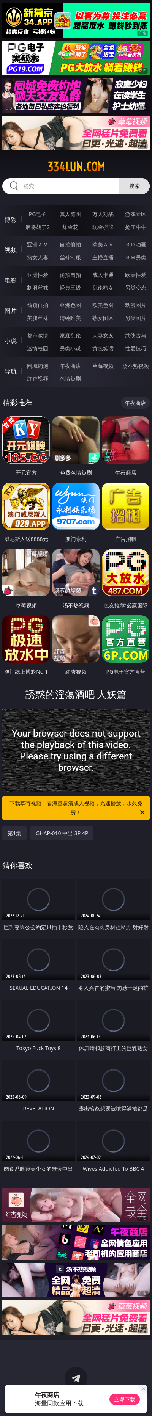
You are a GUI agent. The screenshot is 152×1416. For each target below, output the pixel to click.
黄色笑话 (103, 348)
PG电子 (38, 214)
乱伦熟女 (103, 287)
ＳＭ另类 (135, 257)
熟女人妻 (37, 257)
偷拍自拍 (70, 274)
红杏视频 (37, 378)
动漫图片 (135, 305)
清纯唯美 (70, 317)
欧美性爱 (135, 274)
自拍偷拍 (70, 244)
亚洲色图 (70, 305)
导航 (11, 371)
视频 (11, 250)
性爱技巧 (135, 348)
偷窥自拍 (37, 305)
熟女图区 (103, 317)
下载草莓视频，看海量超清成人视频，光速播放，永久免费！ (78, 808)
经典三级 (70, 287)
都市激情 (37, 335)
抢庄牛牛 (135, 227)
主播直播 (103, 257)
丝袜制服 (70, 257)
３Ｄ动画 (135, 244)
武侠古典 (135, 335)
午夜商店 (70, 365)
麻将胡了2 (37, 227)
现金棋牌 (103, 227)
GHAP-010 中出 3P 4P (62, 833)
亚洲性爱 (37, 274)
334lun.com (76, 166)
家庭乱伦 (70, 335)
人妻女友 (103, 335)
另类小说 (70, 348)
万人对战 (103, 214)
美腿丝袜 (37, 317)
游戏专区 (135, 214)
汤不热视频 (135, 365)
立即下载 (124, 1399)
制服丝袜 (37, 287)
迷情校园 (37, 348)
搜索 (134, 186)
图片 (11, 310)
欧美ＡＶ (103, 244)
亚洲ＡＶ (37, 244)
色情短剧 (70, 378)
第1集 (14, 833)
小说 (11, 341)
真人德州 (70, 214)
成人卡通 (103, 274)
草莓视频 (103, 365)
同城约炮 (37, 365)
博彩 (11, 219)
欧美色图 (103, 305)
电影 (11, 280)
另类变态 (135, 287)
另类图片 (135, 317)
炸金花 (70, 227)
